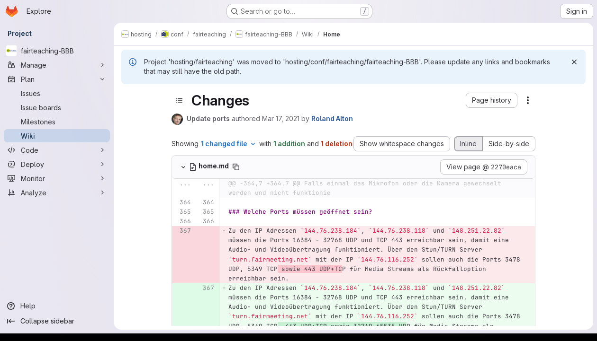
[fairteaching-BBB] (57, 50)
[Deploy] (57, 164)
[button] (491, 100)
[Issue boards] (57, 107)
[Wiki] (57, 135)
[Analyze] (57, 192)
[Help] (57, 306)
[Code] (57, 150)
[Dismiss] (574, 62)
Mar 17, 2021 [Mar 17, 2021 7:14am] (280, 118)
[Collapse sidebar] (57, 321)
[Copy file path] (236, 167)
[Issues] (57, 93)
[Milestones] (57, 121)
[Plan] (57, 79)
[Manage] (57, 64)
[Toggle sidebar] (179, 101)
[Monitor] (57, 178)
